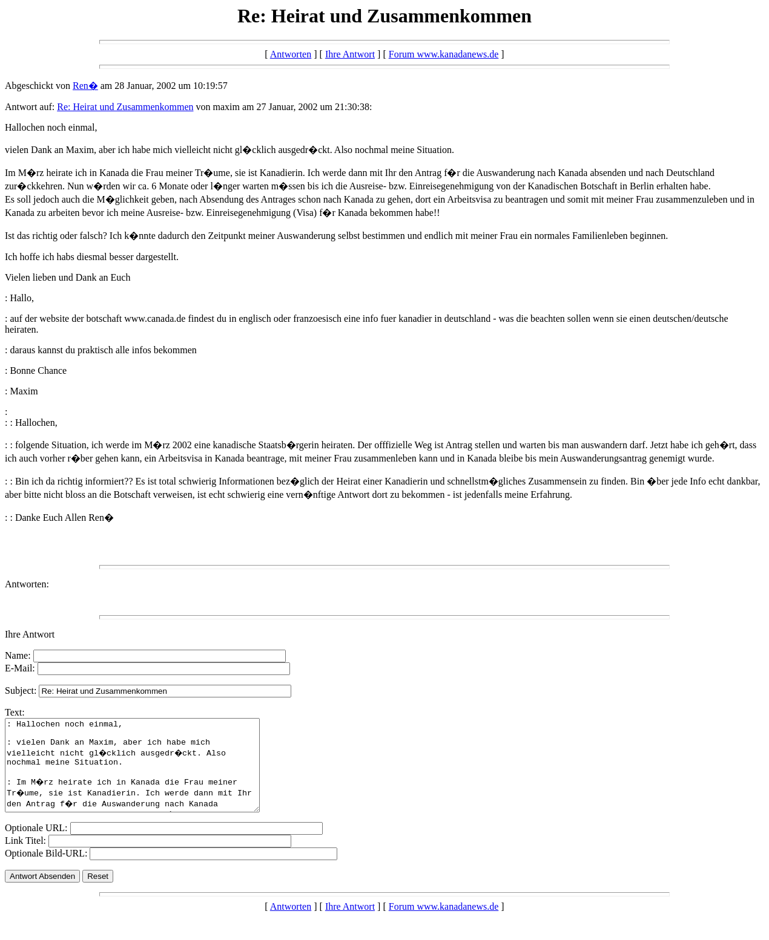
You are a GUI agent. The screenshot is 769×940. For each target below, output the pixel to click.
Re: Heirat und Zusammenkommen (125, 107)
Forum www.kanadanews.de (444, 54)
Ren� (85, 85)
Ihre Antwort (350, 54)
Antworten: (27, 584)
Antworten (290, 54)
